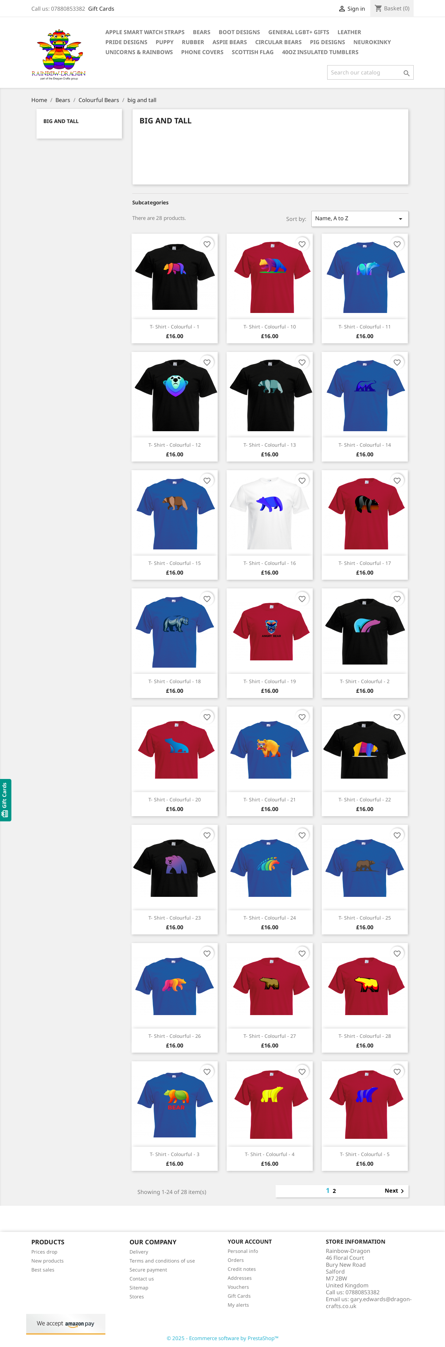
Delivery (139, 1251)
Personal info (243, 1251)
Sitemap (139, 1287)
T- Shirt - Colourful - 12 (174, 445)
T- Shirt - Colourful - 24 (270, 917)
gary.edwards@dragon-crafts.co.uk (369, 1302)
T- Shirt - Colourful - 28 (365, 1036)
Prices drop (44, 1251)
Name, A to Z (360, 218)
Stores (137, 1296)
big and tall (61, 121)
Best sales (42, 1269)
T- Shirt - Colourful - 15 (174, 563)
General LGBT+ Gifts (298, 32)
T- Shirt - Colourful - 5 (365, 1154)
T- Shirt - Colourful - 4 (269, 1154)
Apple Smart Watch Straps (145, 32)
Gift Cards (101, 8)
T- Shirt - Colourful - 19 (270, 681)
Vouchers (238, 1287)
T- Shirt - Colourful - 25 (365, 917)
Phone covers (202, 52)
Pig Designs (327, 42)
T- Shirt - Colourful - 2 (365, 681)
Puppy (165, 42)
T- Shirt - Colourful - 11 (365, 326)
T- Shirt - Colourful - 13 (270, 445)
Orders (236, 1260)
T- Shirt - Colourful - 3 (174, 1154)
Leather (349, 32)
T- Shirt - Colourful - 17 (365, 563)
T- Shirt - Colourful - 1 (174, 326)
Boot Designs (239, 32)
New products (47, 1260)
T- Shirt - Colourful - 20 (174, 799)
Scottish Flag (253, 52)
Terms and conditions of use (162, 1260)
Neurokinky (372, 42)
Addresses (240, 1278)
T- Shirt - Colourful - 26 (174, 1036)
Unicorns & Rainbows (139, 52)
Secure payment (148, 1269)
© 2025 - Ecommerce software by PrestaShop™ (223, 1338)
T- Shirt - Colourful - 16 (270, 563)
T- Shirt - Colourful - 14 (365, 445)
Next (395, 1191)
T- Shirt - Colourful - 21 (270, 799)
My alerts (238, 1305)
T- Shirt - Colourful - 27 (270, 1036)
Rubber (193, 42)
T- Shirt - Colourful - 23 (174, 917)
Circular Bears (278, 42)
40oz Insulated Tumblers (320, 52)
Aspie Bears (230, 42)
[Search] (370, 72)
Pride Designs (126, 42)
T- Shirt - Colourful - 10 (270, 326)
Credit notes (242, 1269)
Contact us (142, 1278)
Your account (250, 1241)
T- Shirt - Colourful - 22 (365, 799)
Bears (201, 32)
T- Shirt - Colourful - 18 (174, 681)
